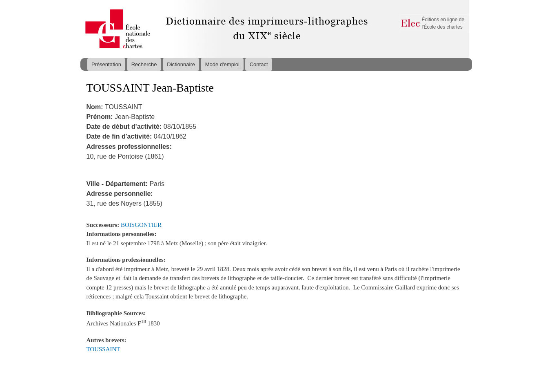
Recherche (144, 64)
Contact (259, 64)
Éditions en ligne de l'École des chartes (443, 23)
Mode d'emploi (222, 64)
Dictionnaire (181, 64)
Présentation (106, 64)
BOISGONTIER (141, 225)
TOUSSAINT (103, 349)
